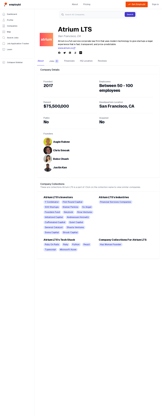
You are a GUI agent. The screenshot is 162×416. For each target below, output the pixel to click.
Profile (7, 20)
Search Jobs (10, 37)
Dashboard (9, 14)
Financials (69, 61)
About (75, 4)
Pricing (86, 4)
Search (130, 14)
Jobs (54, 61)
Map (6, 31)
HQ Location (86, 61)
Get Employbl (136, 4)
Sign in (155, 4)
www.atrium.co (67, 48)
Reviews (102, 61)
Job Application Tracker (15, 43)
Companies (9, 26)
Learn (7, 49)
